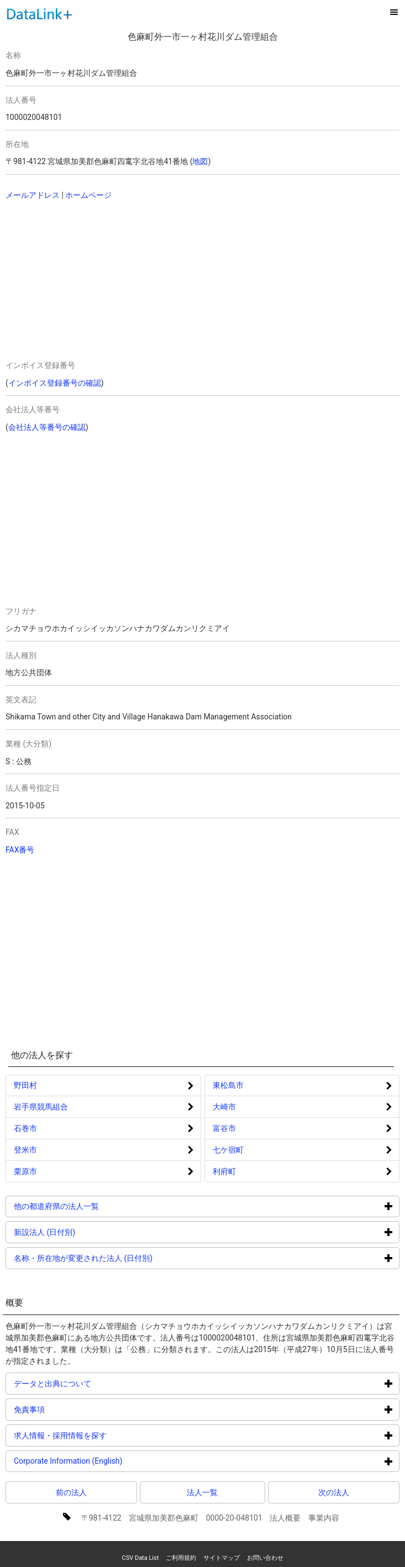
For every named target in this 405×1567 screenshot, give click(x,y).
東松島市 (228, 1085)
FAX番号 (20, 849)
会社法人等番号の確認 (47, 427)
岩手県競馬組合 (41, 1106)
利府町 (224, 1171)
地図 (200, 161)
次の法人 (333, 1492)
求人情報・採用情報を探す (102, 1435)
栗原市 (25, 1171)
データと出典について (94, 1383)
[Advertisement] (97, 281)
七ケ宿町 (228, 1149)
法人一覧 (202, 1492)
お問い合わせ (265, 1557)
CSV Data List (140, 1557)
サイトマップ (221, 1557)
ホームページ (88, 195)
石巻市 (25, 1128)
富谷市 (224, 1128)
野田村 (25, 1085)
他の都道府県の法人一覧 (98, 1206)
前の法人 (71, 1492)
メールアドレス (33, 195)
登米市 (25, 1149)
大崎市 (224, 1106)
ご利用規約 (181, 1557)
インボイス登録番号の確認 (54, 382)
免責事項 (71, 1409)
